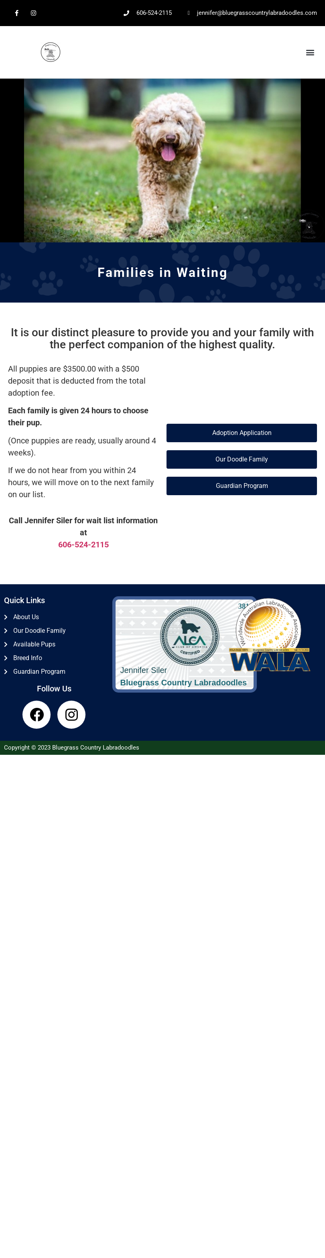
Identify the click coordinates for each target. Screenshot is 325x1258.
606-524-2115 (83, 544)
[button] (310, 52)
